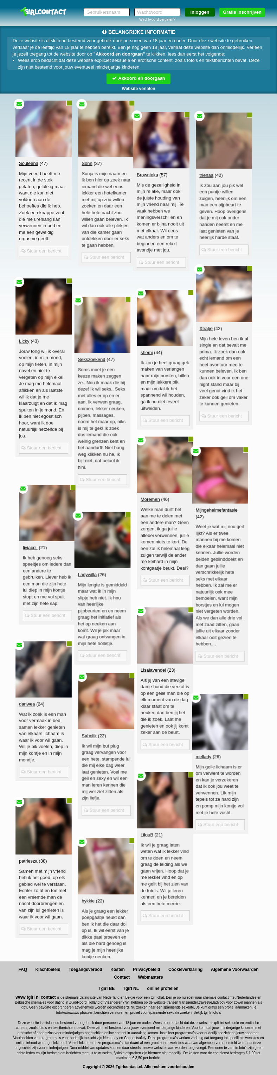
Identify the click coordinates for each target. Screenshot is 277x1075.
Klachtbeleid (47, 969)
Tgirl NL (131, 988)
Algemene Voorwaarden (235, 969)
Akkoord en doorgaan (138, 78)
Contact (122, 977)
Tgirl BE (106, 988)
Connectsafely (135, 1038)
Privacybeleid (146, 969)
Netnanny (110, 1038)
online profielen (162, 988)
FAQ (22, 969)
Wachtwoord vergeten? (157, 19)
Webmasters (150, 977)
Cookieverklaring (185, 969)
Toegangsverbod (85, 969)
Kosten (117, 969)
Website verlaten (138, 88)
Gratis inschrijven (242, 12)
